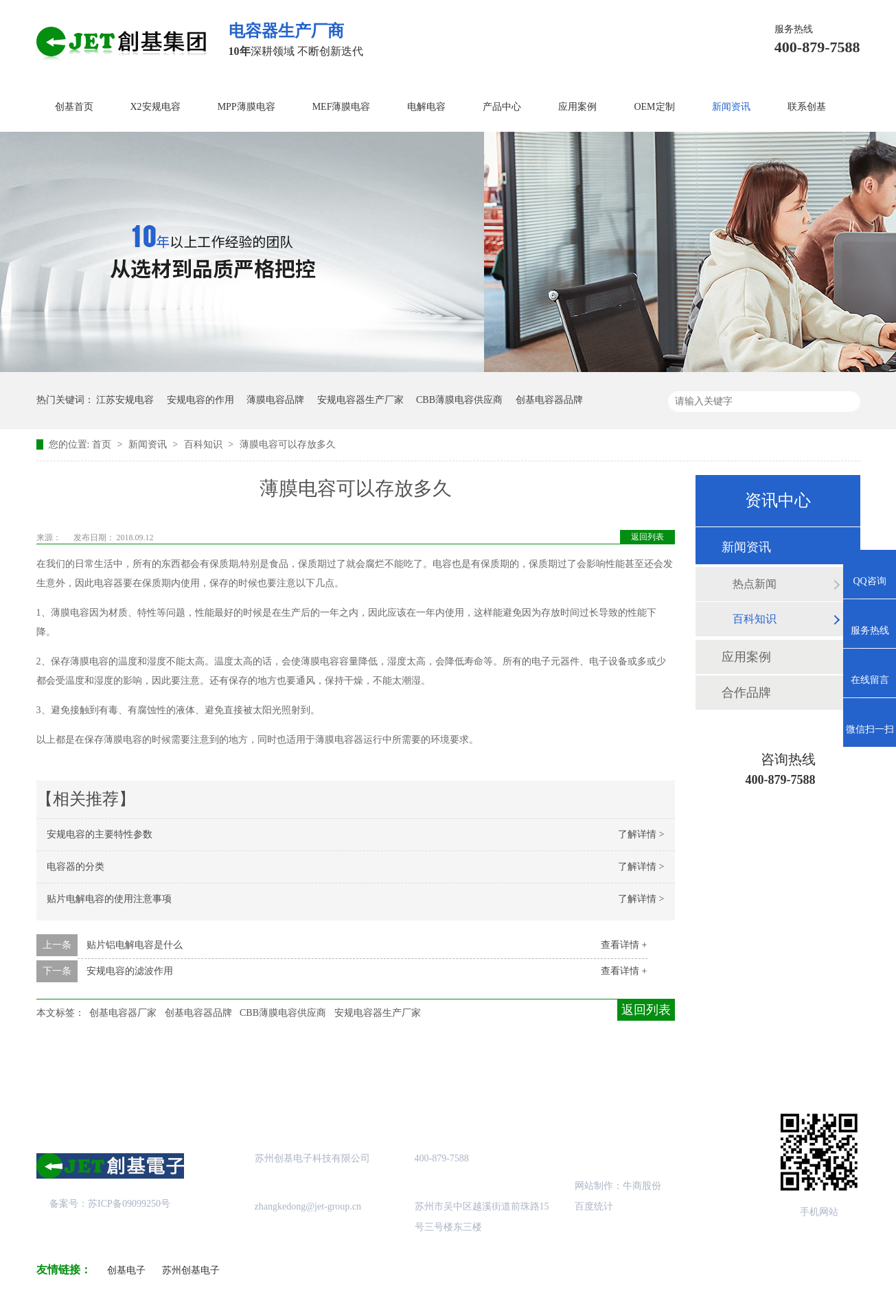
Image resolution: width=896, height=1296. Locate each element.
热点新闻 (755, 584)
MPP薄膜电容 (246, 107)
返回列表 (647, 537)
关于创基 (164, 1068)
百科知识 (204, 444)
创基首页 (74, 107)
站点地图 (504, 1068)
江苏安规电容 (125, 400)
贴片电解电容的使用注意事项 (109, 899)
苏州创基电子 (191, 1270)
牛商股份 (642, 1186)
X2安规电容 (155, 107)
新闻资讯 (731, 107)
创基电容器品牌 (549, 400)
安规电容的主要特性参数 (99, 834)
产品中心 (502, 107)
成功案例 (391, 1068)
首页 (103, 444)
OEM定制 (654, 107)
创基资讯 (618, 1068)
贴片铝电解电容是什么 (135, 945)
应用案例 (577, 107)
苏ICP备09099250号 (129, 1204)
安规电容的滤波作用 (130, 971)
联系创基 (807, 107)
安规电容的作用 (200, 400)
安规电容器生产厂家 (360, 400)
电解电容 (426, 107)
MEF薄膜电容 (341, 107)
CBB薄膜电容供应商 (459, 400)
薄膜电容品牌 (275, 400)
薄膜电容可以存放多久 (288, 444)
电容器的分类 (75, 866)
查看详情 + (624, 945)
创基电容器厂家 (123, 1013)
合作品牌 (746, 692)
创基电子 (126, 1270)
